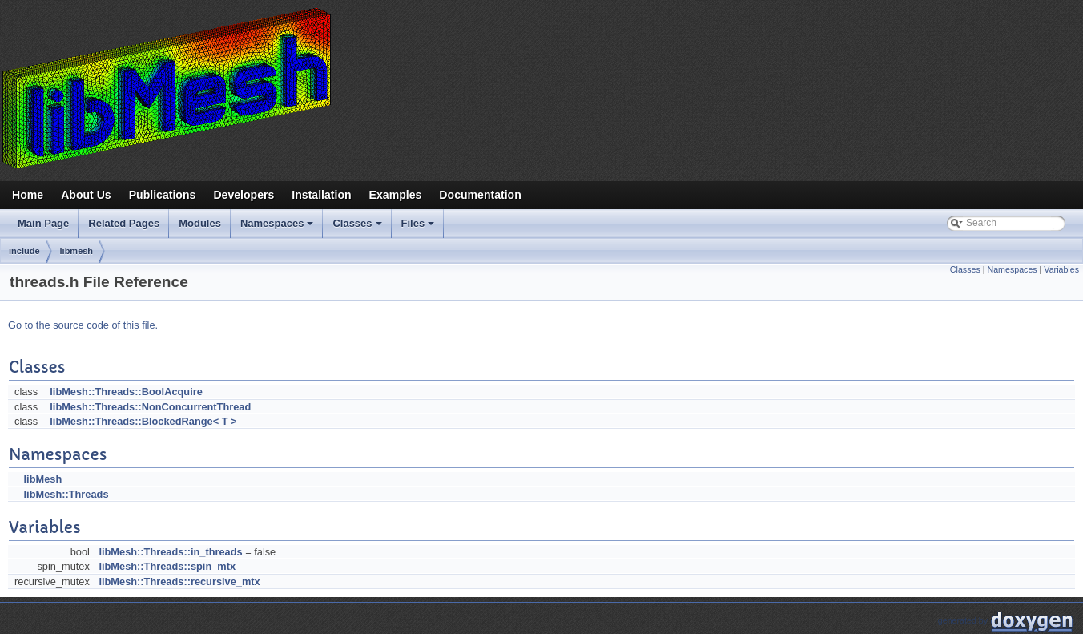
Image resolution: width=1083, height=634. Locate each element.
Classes (358, 227)
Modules (200, 223)
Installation (321, 194)
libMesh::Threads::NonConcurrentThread (150, 407)
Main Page (43, 223)
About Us (86, 194)
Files (419, 227)
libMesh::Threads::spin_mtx (167, 566)
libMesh (43, 479)
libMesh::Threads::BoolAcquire (126, 392)
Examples (395, 194)
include (24, 251)
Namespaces (278, 227)
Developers (243, 194)
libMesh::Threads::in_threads (170, 552)
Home (27, 194)
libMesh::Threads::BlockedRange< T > (143, 421)
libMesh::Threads (66, 494)
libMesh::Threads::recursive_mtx (179, 581)
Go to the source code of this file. (83, 325)
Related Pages (123, 223)
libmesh (77, 251)
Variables (1061, 269)
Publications (162, 194)
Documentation (480, 194)
